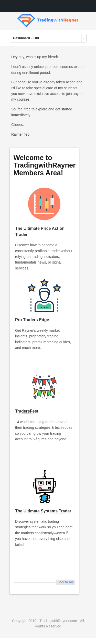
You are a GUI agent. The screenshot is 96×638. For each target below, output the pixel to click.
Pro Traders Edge (32, 320)
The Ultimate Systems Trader (43, 511)
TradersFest (26, 411)
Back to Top (65, 582)
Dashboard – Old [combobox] (26, 38)
